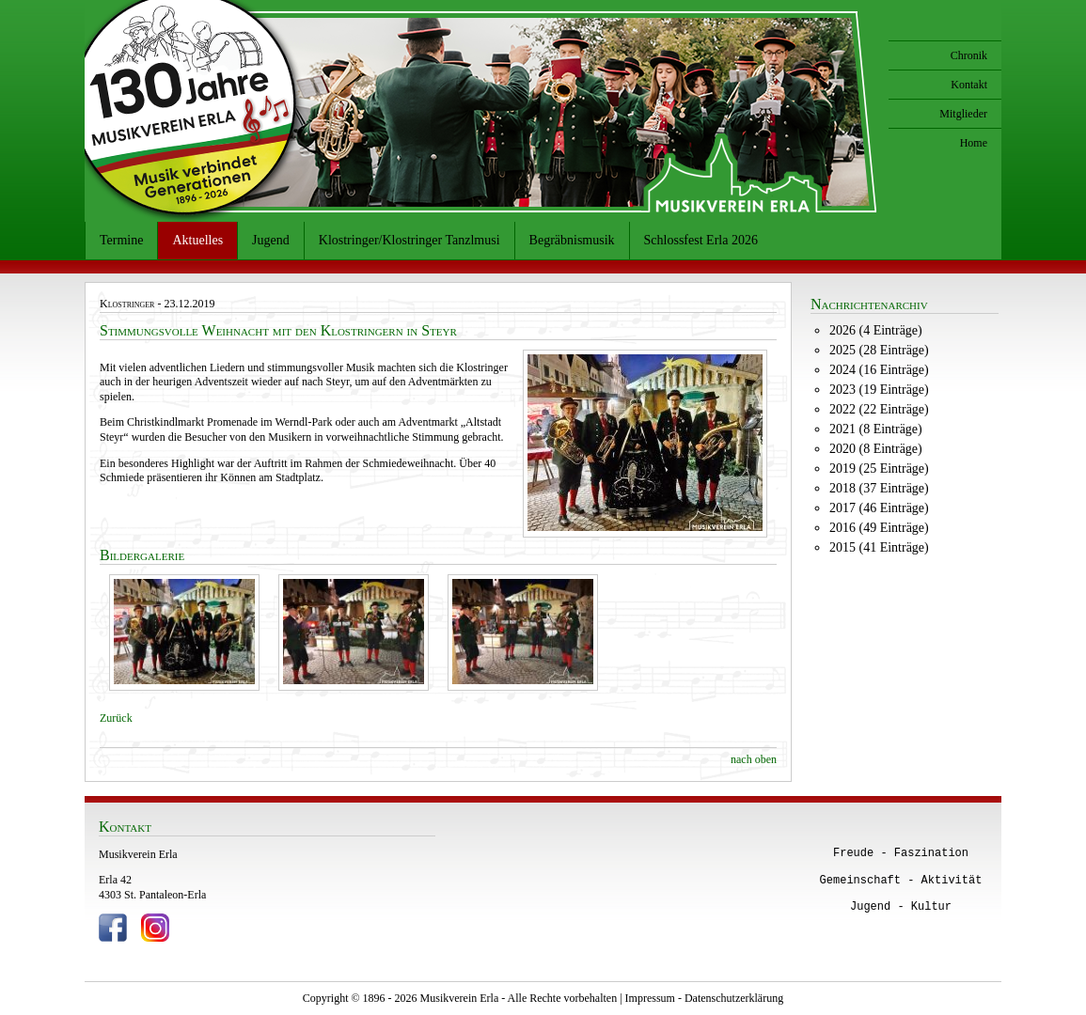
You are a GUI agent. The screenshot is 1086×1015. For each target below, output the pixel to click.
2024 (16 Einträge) (879, 370)
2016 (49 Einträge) (879, 528)
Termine (121, 240)
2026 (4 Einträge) (875, 330)
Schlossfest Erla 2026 (701, 240)
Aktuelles (197, 240)
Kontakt (969, 84)
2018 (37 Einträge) (879, 488)
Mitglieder (963, 113)
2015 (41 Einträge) (879, 547)
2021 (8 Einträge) (875, 429)
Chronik (969, 55)
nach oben (754, 759)
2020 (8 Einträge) (875, 449)
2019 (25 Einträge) (879, 468)
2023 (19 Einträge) (879, 390)
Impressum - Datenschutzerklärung (704, 998)
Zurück (116, 718)
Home (973, 142)
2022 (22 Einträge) (879, 409)
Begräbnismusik (572, 240)
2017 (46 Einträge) (879, 508)
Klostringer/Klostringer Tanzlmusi (409, 240)
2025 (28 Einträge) (879, 350)
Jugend (271, 240)
